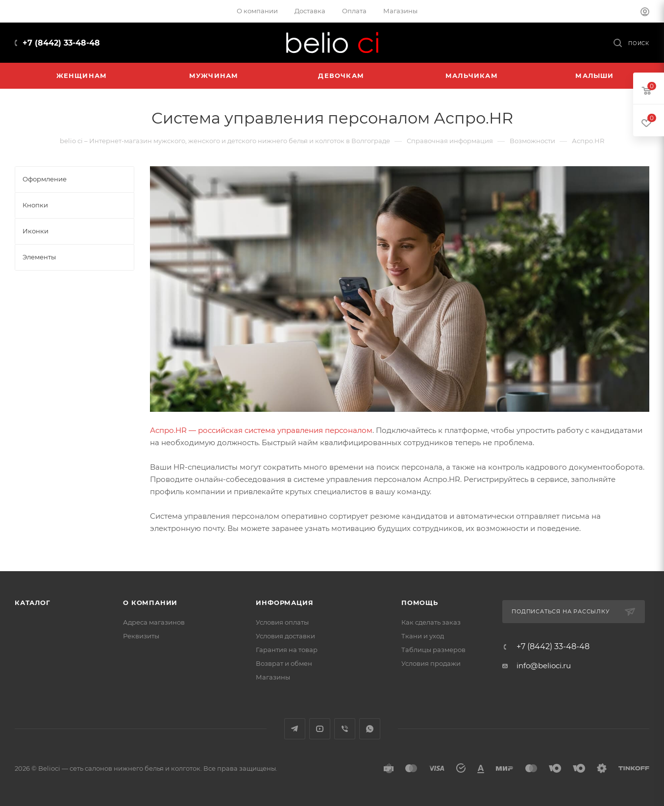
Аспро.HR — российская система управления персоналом (261, 430)
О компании (150, 602)
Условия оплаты (282, 622)
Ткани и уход (422, 636)
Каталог (32, 602)
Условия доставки (285, 636)
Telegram (294, 728)
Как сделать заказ (431, 622)
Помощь (419, 602)
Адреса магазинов (154, 622)
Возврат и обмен (284, 663)
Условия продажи (431, 663)
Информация (284, 602)
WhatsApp (369, 728)
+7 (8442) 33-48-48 (61, 43)
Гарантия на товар (287, 650)
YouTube (319, 728)
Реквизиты (141, 636)
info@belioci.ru (543, 665)
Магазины (273, 677)
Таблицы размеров (433, 650)
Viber (344, 728)
